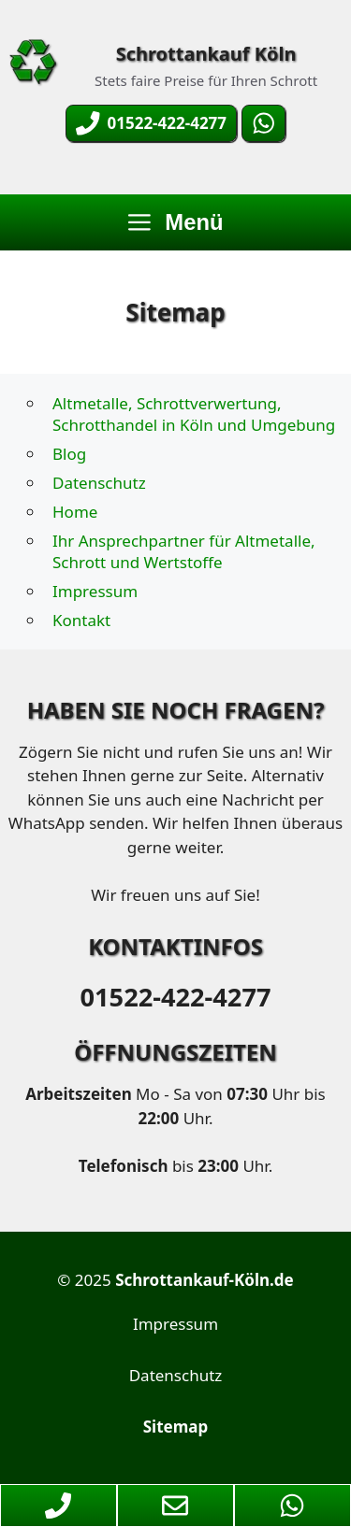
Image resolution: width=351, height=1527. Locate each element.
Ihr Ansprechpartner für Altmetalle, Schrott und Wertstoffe (183, 551)
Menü (176, 222)
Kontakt (81, 620)
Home (74, 511)
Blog (69, 453)
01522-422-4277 (175, 996)
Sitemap (175, 1426)
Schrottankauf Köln (206, 53)
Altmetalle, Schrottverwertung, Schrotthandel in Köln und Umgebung (193, 413)
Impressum (95, 591)
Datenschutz (99, 482)
